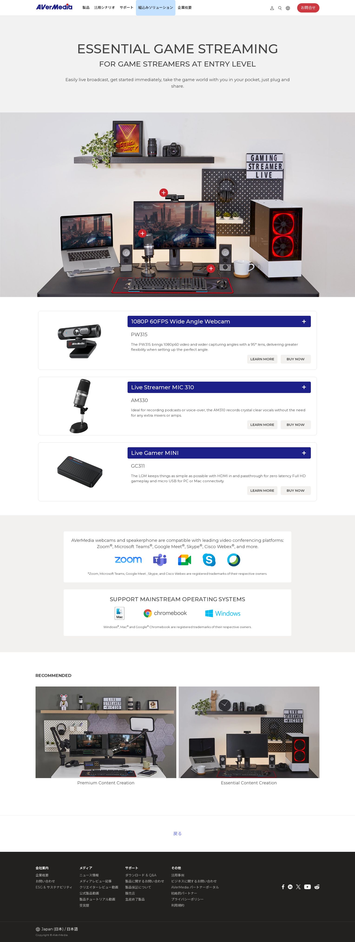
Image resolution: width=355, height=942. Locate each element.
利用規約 (177, 905)
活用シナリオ (104, 7)
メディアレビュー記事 (95, 881)
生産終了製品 (135, 899)
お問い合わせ (45, 881)
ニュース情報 (89, 875)
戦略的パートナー (184, 893)
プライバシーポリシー (187, 899)
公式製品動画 (89, 893)
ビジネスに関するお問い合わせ (194, 881)
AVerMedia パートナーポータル (195, 887)
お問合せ (308, 8)
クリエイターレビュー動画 (98, 887)
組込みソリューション (155, 7)
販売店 (130, 893)
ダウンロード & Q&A (140, 875)
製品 (85, 7)
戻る (177, 833)
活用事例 (177, 875)
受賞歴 (84, 905)
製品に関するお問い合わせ (144, 881)
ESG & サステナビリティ (54, 887)
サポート (127, 7)
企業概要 (185, 7)
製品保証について (138, 887)
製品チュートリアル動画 (97, 899)
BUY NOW (296, 359)
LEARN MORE (262, 359)
